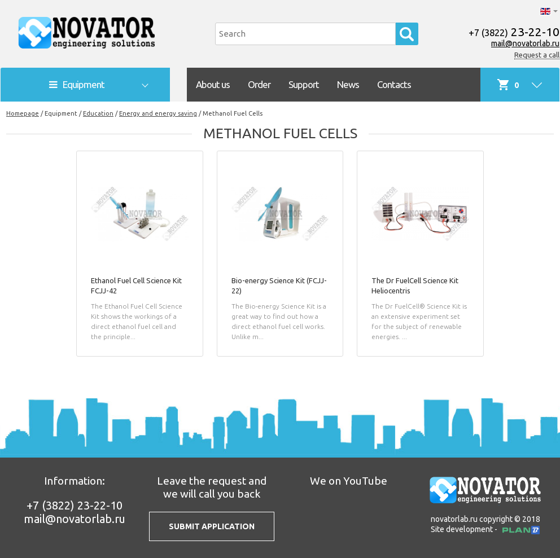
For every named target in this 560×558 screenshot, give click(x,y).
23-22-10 (514, 31)
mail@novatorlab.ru (525, 43)
